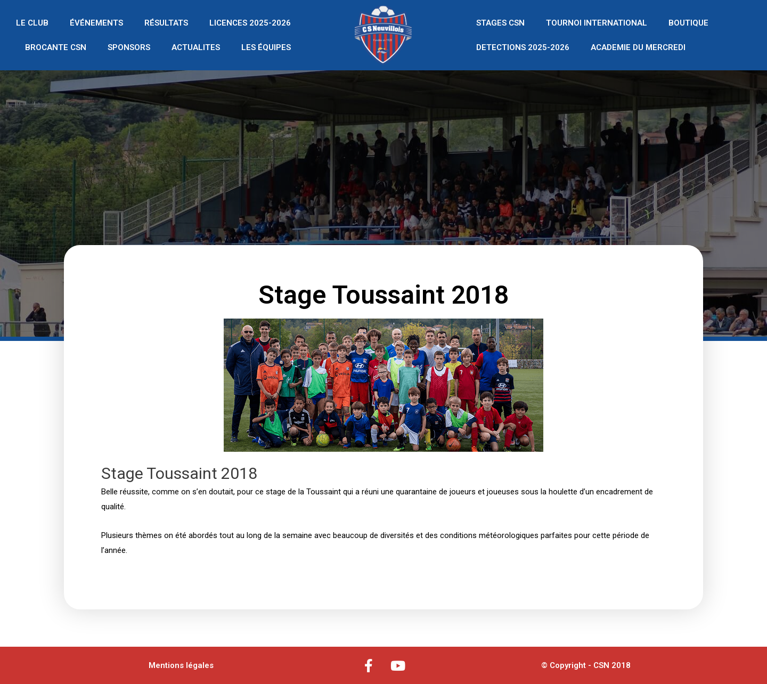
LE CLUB (32, 23)
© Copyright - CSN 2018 (586, 665)
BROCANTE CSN (55, 47)
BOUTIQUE (688, 23)
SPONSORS (129, 47)
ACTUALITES (196, 47)
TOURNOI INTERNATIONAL (596, 23)
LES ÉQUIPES (266, 47)
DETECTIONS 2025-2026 (522, 47)
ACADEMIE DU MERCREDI (638, 47)
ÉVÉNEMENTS (96, 23)
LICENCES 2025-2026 (250, 23)
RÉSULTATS (166, 23)
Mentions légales (181, 665)
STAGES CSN (500, 23)
